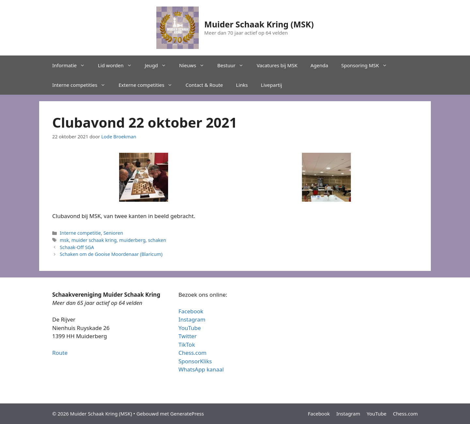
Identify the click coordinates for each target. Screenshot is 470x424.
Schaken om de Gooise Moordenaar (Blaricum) (111, 254)
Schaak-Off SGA (77, 247)
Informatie (71, 65)
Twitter (188, 336)
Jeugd (159, 65)
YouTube (190, 328)
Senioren (113, 233)
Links (242, 85)
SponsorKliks (195, 361)
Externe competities (148, 85)
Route (60, 352)
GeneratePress (187, 413)
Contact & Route (204, 85)
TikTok (187, 344)
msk (64, 240)
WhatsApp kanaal (201, 369)
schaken (157, 240)
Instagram (192, 319)
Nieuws (195, 65)
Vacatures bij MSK (277, 65)
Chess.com (193, 352)
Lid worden (118, 65)
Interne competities (82, 85)
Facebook (191, 311)
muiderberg (132, 240)
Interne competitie (80, 233)
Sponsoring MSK (367, 65)
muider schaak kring (94, 240)
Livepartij (271, 85)
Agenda (319, 65)
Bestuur (233, 65)
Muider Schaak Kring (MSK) (259, 24)
